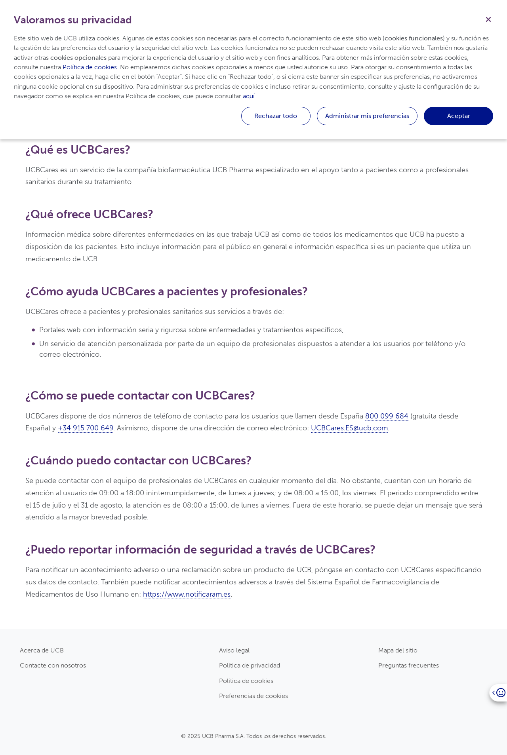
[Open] (498, 693)
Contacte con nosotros (53, 665)
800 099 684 (386, 416)
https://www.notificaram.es (187, 594)
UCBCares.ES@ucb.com (349, 428)
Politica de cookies (246, 681)
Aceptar (458, 116)
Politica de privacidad (249, 665)
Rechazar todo (275, 116)
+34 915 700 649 (85, 428)
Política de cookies (90, 67)
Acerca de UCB (42, 650)
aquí (249, 96)
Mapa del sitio (397, 650)
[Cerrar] (488, 18)
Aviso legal (234, 650)
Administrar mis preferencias (367, 116)
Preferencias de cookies (253, 696)
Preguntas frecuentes (408, 665)
